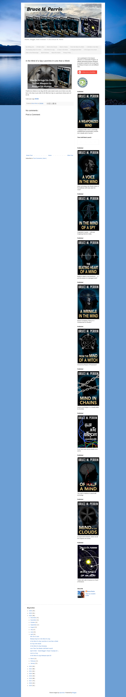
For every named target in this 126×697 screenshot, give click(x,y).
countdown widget (88, 142)
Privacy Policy (67, 52)
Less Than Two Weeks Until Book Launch (41, 648)
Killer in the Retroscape (32, 52)
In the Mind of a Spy (49, 49)
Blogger (74, 692)
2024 (30, 615)
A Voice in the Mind (62, 49)
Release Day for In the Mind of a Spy (40, 639)
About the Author (56, 52)
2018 (30, 678)
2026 (30, 610)
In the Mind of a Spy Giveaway (38, 646)
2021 (30, 671)
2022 (30, 669)
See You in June (34, 636)
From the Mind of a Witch (77, 47)
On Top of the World (35, 643)
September (33, 625)
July (31, 629)
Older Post (70, 155)
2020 (30, 673)
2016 (30, 683)
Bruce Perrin (91, 591)
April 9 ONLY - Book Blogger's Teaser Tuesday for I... (44, 651)
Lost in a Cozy (34, 653)
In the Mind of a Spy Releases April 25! (40, 655)
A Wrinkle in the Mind (92, 47)
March (32, 658)
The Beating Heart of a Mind (33, 49)
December (33, 617)
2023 (30, 666)
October (32, 622)
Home (49, 155)
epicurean (62, 692)
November (33, 620)
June (31, 632)
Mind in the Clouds (52, 47)
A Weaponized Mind (75, 49)
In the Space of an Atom (90, 49)
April (31, 634)
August (32, 627)
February (33, 661)
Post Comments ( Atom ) (40, 158)
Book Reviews (45, 52)
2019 (30, 676)
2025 (30, 613)
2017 (30, 680)
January (32, 663)
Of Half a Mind (40, 47)
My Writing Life (30, 47)
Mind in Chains (64, 47)
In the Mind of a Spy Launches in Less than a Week (44, 641)
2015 (30, 685)
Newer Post (29, 155)
